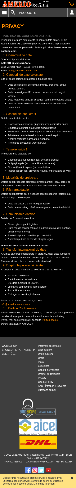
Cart (72, 4)
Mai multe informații (44, 483)
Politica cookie (50, 319)
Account (72, 12)
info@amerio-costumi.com (23, 70)
